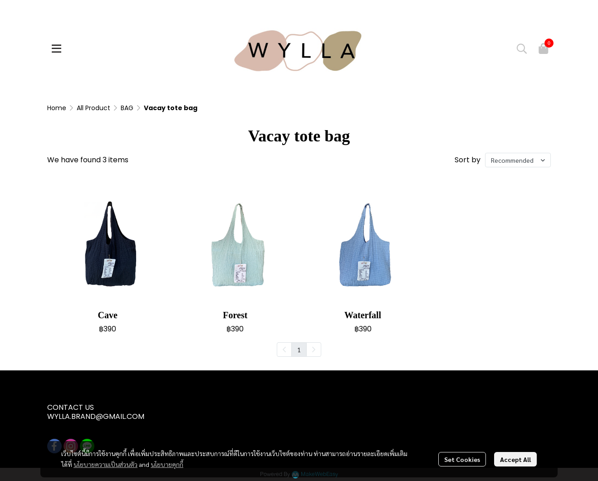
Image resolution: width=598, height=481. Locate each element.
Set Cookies (462, 459)
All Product (93, 107)
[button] (521, 48)
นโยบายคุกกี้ (167, 464)
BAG (127, 107)
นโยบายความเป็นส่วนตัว (105, 464)
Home (56, 107)
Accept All (515, 459)
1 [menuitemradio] (299, 349)
